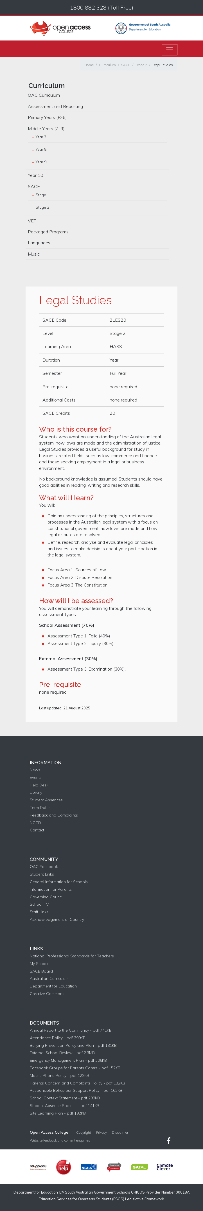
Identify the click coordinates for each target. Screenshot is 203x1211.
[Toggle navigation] (169, 49)
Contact (37, 830)
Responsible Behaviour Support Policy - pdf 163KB (76, 1090)
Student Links (42, 874)
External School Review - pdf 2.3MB (62, 1052)
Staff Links (39, 912)
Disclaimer (120, 1133)
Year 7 (41, 137)
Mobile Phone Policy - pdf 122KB (59, 1075)
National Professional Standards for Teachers (72, 956)
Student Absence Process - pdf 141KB (64, 1105)
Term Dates (40, 807)
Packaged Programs (48, 231)
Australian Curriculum (49, 978)
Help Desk (39, 785)
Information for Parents (51, 889)
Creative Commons (47, 993)
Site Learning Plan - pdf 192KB (58, 1113)
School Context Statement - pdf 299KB (65, 1098)
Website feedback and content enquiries (60, 1140)
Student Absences (46, 800)
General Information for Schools (59, 882)
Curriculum (107, 65)
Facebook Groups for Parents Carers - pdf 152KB (75, 1068)
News (35, 770)
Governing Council (46, 897)
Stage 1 (42, 195)
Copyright (83, 1133)
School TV (39, 904)
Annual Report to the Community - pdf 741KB (71, 1030)
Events (36, 777)
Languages (39, 242)
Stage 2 (141, 65)
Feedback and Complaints (54, 815)
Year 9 (41, 162)
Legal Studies (162, 65)
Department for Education (53, 986)
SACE (125, 65)
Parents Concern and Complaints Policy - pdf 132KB (77, 1083)
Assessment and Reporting (55, 106)
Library (36, 792)
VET (32, 221)
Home (89, 65)
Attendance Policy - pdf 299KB (57, 1038)
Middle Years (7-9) (46, 128)
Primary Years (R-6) (47, 117)
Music (34, 254)
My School (39, 963)
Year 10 (35, 175)
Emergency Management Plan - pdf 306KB (68, 1060)
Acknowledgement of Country (57, 919)
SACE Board (41, 971)
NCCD (35, 822)
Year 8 (41, 149)
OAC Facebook (44, 866)
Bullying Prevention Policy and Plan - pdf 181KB (73, 1045)
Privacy (101, 1133)
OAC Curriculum (44, 95)
